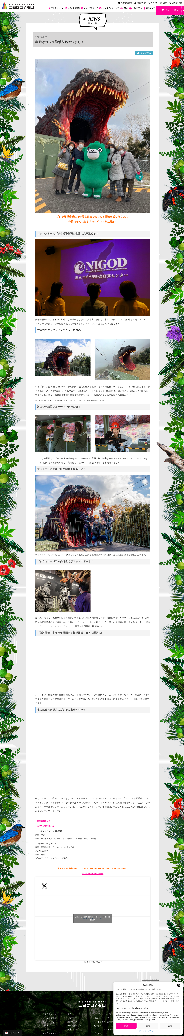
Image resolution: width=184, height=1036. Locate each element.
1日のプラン (135, 8)
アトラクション (56, 8)
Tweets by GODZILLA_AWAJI (92, 918)
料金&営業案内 (125, 3)
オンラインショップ (109, 8)
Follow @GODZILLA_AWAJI (92, 874)
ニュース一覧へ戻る (150, 980)
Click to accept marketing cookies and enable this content (92, 918)
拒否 (148, 1026)
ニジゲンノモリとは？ (158, 3)
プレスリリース (100, 1033)
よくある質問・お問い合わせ (106, 1022)
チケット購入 (170, 10)
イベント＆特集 (72, 8)
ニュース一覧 (48, 1022)
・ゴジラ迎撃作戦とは (44, 826)
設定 (170, 1026)
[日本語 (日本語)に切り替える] (12, 1033)
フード (46, 1029)
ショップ (47, 1026)
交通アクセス (140, 3)
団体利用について (101, 1018)
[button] (179, 985)
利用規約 (98, 1026)
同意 (126, 1026)
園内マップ (149, 8)
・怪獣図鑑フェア (43, 821)
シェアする (144, 53)
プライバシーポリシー (147, 1031)
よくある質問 (175, 3)
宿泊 (123, 8)
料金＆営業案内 (74, 1026)
